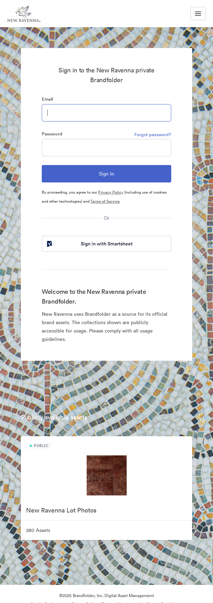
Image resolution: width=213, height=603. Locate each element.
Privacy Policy (110, 192)
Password (52, 134)
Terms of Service (105, 201)
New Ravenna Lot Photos (61, 510)
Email (47, 99)
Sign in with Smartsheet (89, 243)
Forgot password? (152, 135)
